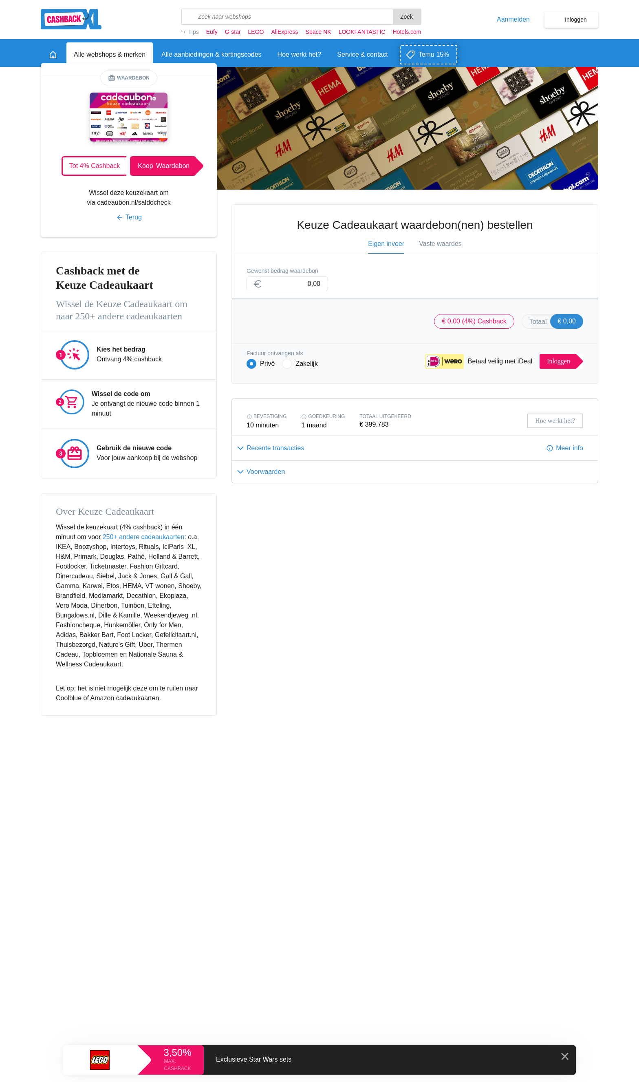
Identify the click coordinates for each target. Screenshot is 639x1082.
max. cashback (177, 1064)
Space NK (318, 32)
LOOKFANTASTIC (362, 32)
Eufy (212, 32)
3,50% (177, 1052)
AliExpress (284, 32)
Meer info (569, 448)
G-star (233, 32)
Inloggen (576, 19)
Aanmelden (513, 19)
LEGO (256, 32)
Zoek (406, 16)
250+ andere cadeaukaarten (144, 536)
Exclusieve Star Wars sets (253, 1059)
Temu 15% (434, 54)
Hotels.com (407, 32)
